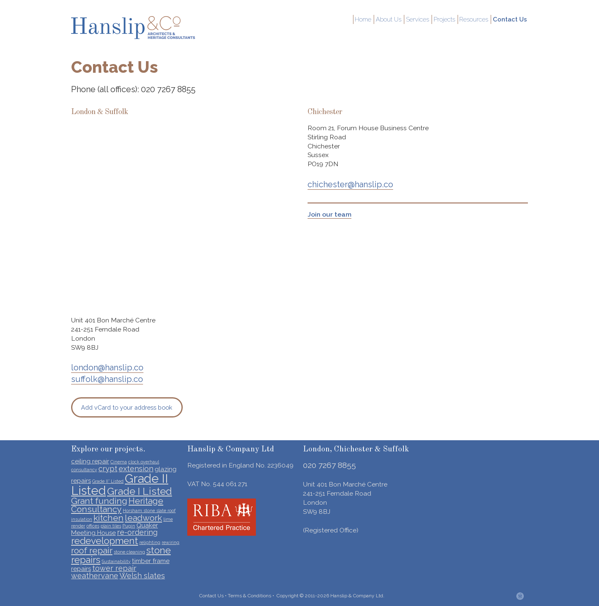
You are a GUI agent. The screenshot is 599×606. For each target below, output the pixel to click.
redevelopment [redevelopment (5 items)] (104, 540)
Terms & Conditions (249, 596)
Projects (449, 19)
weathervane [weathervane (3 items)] (94, 575)
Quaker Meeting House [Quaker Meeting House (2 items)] (114, 529)
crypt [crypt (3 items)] (107, 468)
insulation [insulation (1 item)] (81, 519)
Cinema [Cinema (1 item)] (118, 461)
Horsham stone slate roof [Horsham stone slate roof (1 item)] (149, 510)
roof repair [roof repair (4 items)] (91, 550)
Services (423, 19)
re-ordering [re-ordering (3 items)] (137, 532)
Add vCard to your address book (126, 407)
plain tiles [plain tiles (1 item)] (110, 525)
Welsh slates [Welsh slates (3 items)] (142, 575)
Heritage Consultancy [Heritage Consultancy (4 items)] (117, 505)
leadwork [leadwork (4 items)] (143, 518)
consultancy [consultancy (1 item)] (84, 469)
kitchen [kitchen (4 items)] (108, 518)
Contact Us (511, 19)
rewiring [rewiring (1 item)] (170, 542)
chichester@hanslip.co (350, 184)
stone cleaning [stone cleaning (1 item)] (129, 551)
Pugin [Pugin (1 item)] (128, 525)
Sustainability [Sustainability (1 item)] (116, 561)
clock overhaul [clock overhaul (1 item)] (143, 461)
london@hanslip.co (107, 367)
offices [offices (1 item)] (92, 525)
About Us (395, 19)
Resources (477, 19)
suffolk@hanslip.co (107, 379)
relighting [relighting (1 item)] (149, 542)
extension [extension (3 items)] (136, 468)
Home (371, 19)
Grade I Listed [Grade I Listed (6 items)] (139, 491)
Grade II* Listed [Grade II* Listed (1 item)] (108, 481)
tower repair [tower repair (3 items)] (114, 568)
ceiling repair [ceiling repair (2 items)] (90, 461)
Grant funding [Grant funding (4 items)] (99, 501)
